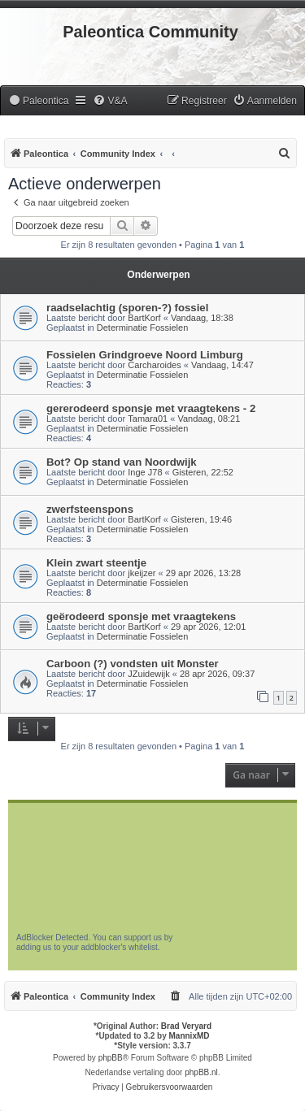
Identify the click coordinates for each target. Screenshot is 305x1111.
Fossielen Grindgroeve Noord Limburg (144, 355)
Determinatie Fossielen (143, 327)
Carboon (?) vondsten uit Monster (132, 663)
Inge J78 (145, 472)
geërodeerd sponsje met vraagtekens (141, 616)
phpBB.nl (201, 1072)
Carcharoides (154, 365)
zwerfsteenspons (89, 509)
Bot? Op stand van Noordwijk (121, 462)
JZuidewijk (148, 674)
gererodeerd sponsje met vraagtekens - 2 (150, 408)
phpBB (110, 1057)
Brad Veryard (186, 1026)
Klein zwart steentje (96, 563)
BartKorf (144, 318)
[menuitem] (38, 101)
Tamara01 (148, 418)
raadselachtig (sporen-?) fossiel (127, 308)
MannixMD (189, 1035)
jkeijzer (141, 573)
